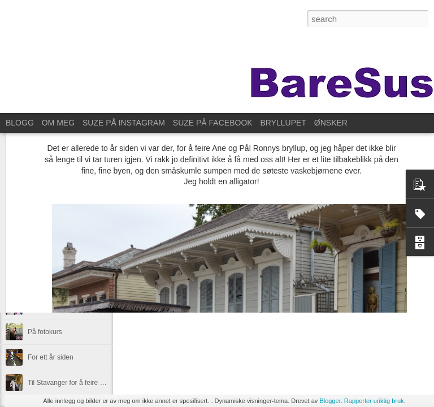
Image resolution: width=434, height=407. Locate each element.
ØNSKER (331, 122)
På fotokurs (45, 332)
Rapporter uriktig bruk (374, 400)
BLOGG (20, 122)
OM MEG (58, 122)
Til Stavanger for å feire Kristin (73, 383)
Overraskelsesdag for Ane (67, 281)
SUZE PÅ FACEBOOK (213, 122)
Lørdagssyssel (49, 255)
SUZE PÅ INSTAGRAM (124, 122)
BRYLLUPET (283, 122)
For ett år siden (50, 357)
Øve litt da (43, 306)
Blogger (329, 400)
